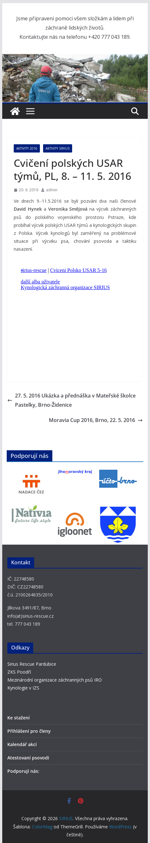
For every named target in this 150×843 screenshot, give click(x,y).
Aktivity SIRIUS (58, 148)
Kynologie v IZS (23, 688)
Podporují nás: (23, 771)
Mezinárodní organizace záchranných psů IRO (54, 680)
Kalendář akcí (22, 744)
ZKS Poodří (19, 672)
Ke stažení (18, 718)
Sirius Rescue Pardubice (31, 664)
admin (51, 190)
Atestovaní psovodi (28, 758)
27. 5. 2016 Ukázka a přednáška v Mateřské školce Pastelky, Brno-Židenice (71, 400)
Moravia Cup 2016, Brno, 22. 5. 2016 (96, 420)
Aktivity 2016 (26, 148)
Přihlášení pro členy (29, 731)
